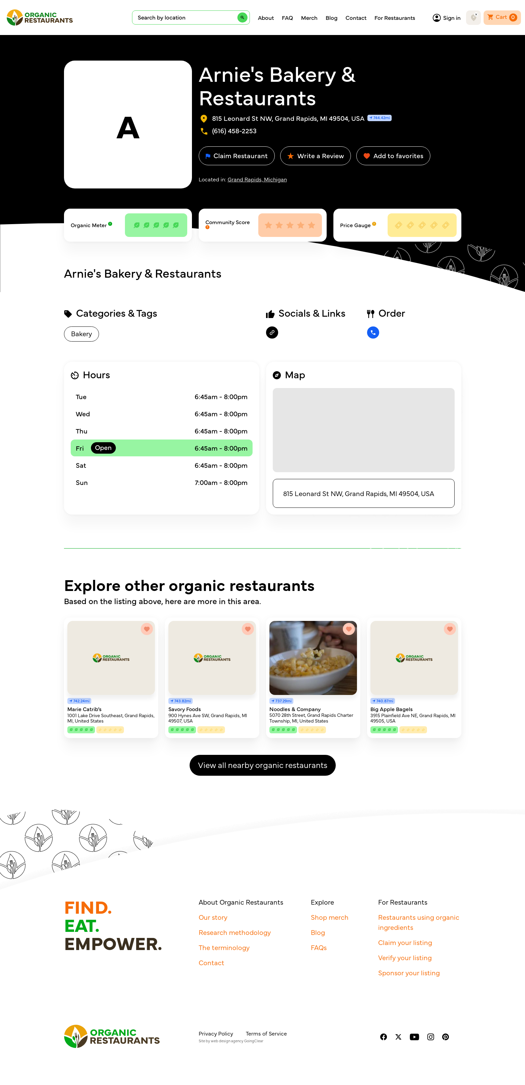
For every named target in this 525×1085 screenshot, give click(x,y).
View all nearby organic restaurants (262, 764)
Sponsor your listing (409, 972)
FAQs (319, 947)
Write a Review (315, 155)
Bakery (81, 333)
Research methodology (235, 932)
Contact (356, 17)
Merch (309, 17)
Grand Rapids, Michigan (257, 179)
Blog (331, 17)
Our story (213, 916)
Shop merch (330, 916)
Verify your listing (405, 957)
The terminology (224, 947)
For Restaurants (394, 17)
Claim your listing (405, 942)
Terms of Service (266, 1033)
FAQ (287, 17)
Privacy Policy (216, 1033)
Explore (322, 901)
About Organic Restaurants (241, 901)
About (266, 17)
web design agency (227, 1041)
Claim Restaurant (237, 155)
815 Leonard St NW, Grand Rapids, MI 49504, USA (358, 493)
